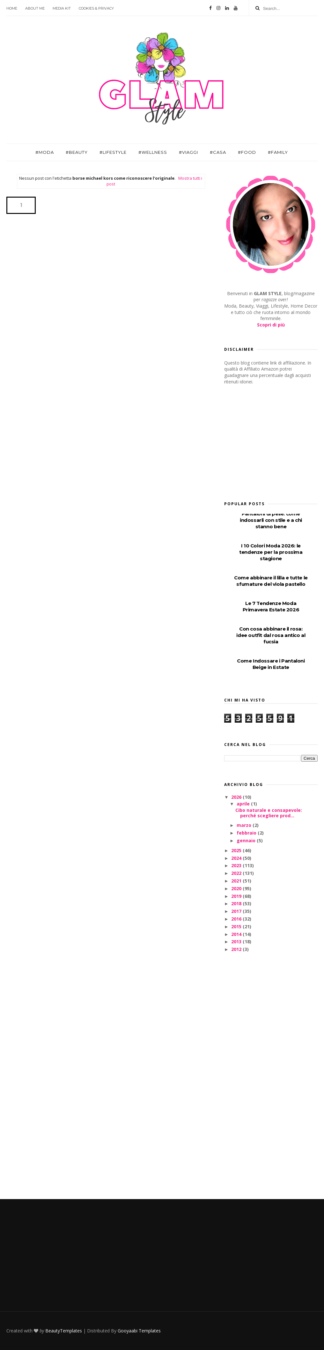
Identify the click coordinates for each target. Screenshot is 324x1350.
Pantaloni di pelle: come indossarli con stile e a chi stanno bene (271, 520)
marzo (245, 825)
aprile (244, 804)
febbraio (247, 833)
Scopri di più (271, 325)
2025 (237, 850)
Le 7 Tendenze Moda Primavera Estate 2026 (271, 606)
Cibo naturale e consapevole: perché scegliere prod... (268, 813)
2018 (237, 903)
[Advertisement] (272, 441)
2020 (237, 888)
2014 (237, 934)
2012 (237, 949)
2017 (237, 911)
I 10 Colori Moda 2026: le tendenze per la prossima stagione (270, 552)
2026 (237, 797)
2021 (237, 881)
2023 (237, 865)
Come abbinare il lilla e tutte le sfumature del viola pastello (271, 581)
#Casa (218, 152)
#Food (247, 152)
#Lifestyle (113, 152)
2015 (237, 926)
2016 (237, 919)
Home (11, 8)
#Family (278, 152)
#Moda (44, 152)
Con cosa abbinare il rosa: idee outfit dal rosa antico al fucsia (270, 635)
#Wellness (152, 152)
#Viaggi (188, 152)
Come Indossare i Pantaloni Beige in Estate (271, 664)
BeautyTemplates (63, 1331)
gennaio (247, 840)
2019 (237, 896)
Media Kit (62, 8)
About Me (35, 8)
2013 (237, 941)
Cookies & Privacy (96, 8)
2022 (237, 873)
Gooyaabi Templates (139, 1331)
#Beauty (77, 152)
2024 (237, 858)
